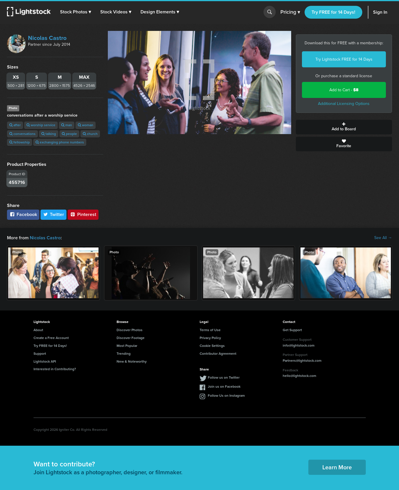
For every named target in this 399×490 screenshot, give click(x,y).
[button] (75, 12)
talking (48, 133)
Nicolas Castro (47, 38)
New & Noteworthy (132, 361)
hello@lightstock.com (299, 375)
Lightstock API (45, 361)
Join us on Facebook (224, 386)
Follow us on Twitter (224, 377)
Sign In (380, 12)
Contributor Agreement (218, 353)
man (66, 125)
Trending (124, 353)
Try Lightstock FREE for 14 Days (343, 59)
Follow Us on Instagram (226, 395)
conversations (22, 133)
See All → (383, 238)
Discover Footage (131, 337)
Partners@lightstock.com (302, 360)
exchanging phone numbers (60, 142)
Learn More (337, 467)
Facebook (23, 214)
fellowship (19, 142)
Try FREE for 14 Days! (333, 12)
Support (40, 353)
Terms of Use (210, 330)
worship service (41, 125)
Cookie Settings (212, 345)
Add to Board (344, 127)
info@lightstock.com (298, 345)
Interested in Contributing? (55, 369)
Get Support (292, 330)
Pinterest (83, 214)
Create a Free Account (51, 337)
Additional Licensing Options (344, 104)
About (38, 330)
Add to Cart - (343, 90)
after (15, 125)
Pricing (290, 12)
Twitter (53, 214)
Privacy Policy (210, 337)
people (69, 133)
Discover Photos (130, 330)
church (90, 133)
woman (85, 125)
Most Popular (127, 345)
